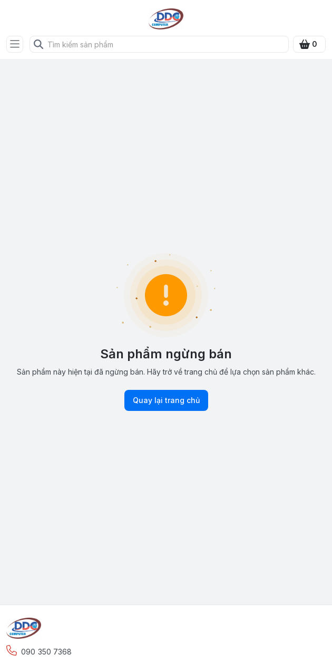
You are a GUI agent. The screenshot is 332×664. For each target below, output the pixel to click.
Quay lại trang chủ (166, 400)
